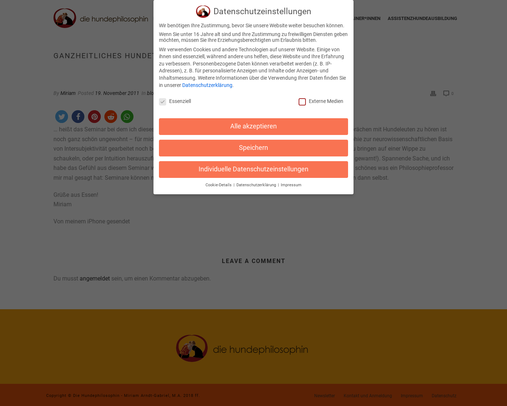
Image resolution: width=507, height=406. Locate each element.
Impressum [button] (291, 178)
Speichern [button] (253, 141)
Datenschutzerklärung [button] (256, 178)
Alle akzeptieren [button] (253, 119)
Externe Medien (321, 94)
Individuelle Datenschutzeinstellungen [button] (253, 162)
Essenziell (175, 94)
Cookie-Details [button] (219, 178)
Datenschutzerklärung (207, 78)
